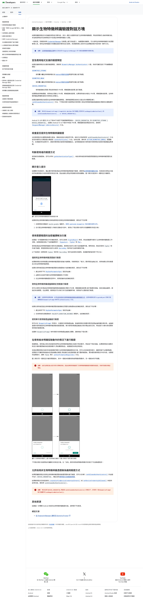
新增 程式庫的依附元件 (82, 224)
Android (30, 593)
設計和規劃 (49, 22)
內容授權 (51, 524)
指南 (70, 22)
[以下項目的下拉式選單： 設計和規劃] (42, 2)
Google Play (61, 2)
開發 (48, 2)
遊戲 (48, 593)
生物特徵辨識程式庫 (48, 51)
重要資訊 (22, 2)
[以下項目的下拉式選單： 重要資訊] (28, 2)
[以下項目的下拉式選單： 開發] (52, 2)
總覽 (3, 12)
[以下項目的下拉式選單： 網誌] (80, 2)
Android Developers (37, 22)
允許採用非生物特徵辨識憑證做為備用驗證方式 (71, 297)
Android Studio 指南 (111, 593)
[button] (12, 25)
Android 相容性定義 (62, 74)
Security (6, 8)
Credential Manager (54, 42)
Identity (16, 8)
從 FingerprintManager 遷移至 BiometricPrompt (52, 516)
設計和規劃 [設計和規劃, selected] (36, 2)
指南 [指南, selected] (19, 12)
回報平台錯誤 (128, 593)
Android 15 (89, 593)
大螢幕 (68, 593)
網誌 (76, 2)
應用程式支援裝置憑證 (67, 477)
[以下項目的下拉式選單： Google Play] (68, 2)
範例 (11, 12)
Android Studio (134, 2)
